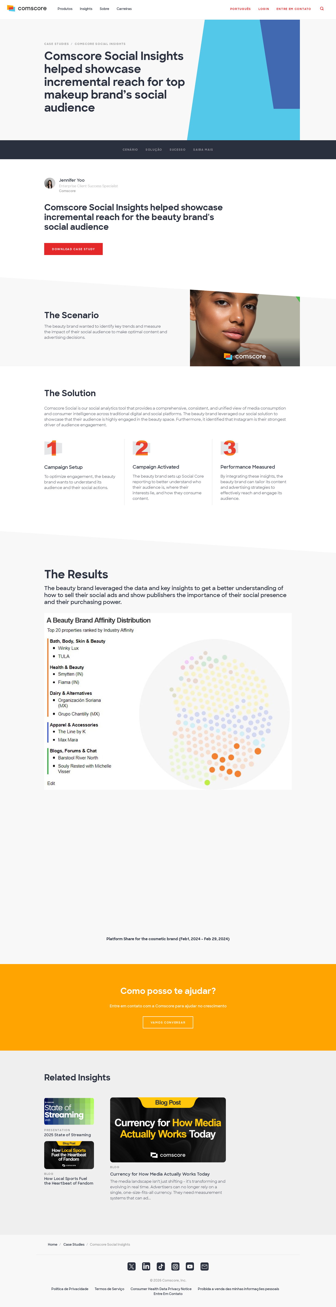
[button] (240, 11)
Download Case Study (73, 249)
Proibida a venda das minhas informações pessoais (238, 1288)
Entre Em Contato (168, 1293)
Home (52, 1244)
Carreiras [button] (124, 9)
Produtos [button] (65, 9)
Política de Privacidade (69, 1288)
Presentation (57, 1130)
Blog (49, 1173)
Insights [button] (86, 9)
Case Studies (73, 1244)
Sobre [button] (104, 9)
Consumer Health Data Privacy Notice (161, 1288)
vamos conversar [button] (168, 1022)
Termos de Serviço (109, 1288)
